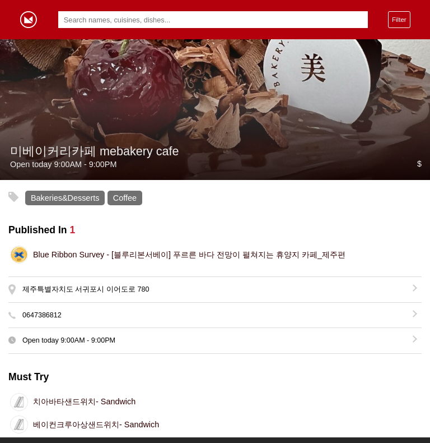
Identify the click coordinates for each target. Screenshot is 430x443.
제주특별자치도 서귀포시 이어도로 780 (85, 289)
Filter (399, 19)
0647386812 (42, 315)
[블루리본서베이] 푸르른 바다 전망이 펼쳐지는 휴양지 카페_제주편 (189, 254)
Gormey (28, 19)
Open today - (68, 340)
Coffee (125, 197)
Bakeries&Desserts (65, 197)
